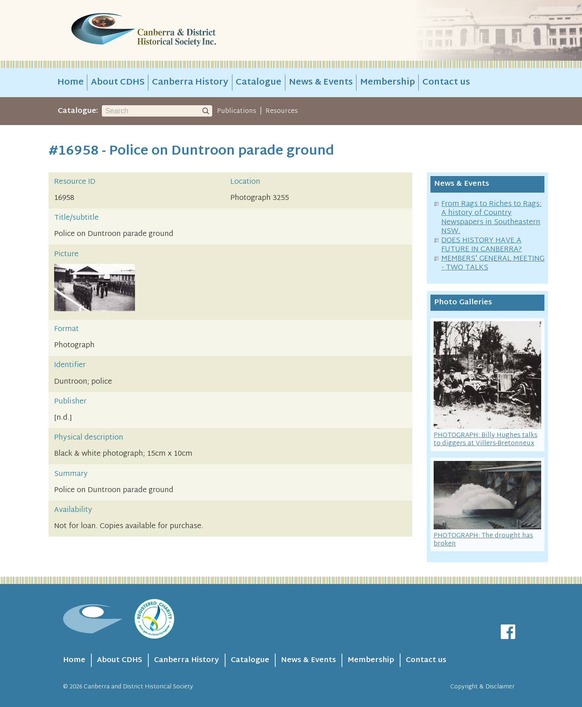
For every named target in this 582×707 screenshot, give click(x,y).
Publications (236, 111)
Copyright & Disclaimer (482, 687)
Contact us (446, 82)
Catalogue (258, 82)
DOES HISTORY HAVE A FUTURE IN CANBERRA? (481, 245)
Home (70, 82)
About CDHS (118, 82)
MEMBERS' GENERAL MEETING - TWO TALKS (492, 263)
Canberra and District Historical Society (138, 687)
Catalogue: (78, 111)
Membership (387, 82)
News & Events (321, 82)
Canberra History (190, 82)
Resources (282, 111)
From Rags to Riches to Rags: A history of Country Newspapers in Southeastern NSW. (491, 217)
